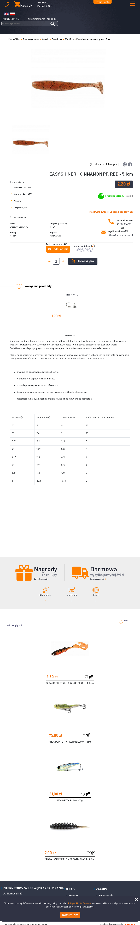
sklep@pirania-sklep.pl (42, 19)
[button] (132, 4)
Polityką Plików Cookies (79, 903)
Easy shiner (57, 39)
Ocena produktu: (82, 246)
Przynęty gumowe (31, 39)
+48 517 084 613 (10, 19)
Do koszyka (83, 261)
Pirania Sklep (14, 39)
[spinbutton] (56, 261)
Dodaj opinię (60, 249)
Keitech (45, 39)
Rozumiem (70, 915)
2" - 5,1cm (69, 39)
